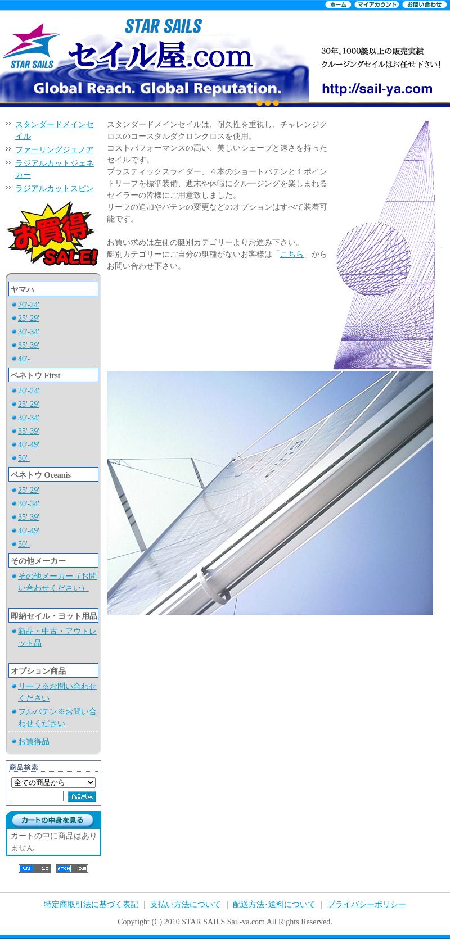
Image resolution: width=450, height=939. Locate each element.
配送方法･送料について (274, 904)
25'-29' (28, 318)
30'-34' (28, 332)
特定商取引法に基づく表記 (91, 904)
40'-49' (28, 445)
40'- (24, 359)
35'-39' (28, 345)
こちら (292, 254)
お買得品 (34, 741)
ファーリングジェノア (54, 150)
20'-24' (28, 305)
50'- (24, 458)
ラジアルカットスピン (54, 188)
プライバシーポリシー (366, 904)
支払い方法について (185, 904)
